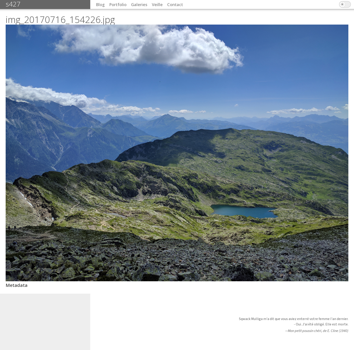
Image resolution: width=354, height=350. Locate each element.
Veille (157, 4)
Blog (100, 4)
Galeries (139, 4)
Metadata (17, 285)
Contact (175, 4)
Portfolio (118, 4)
